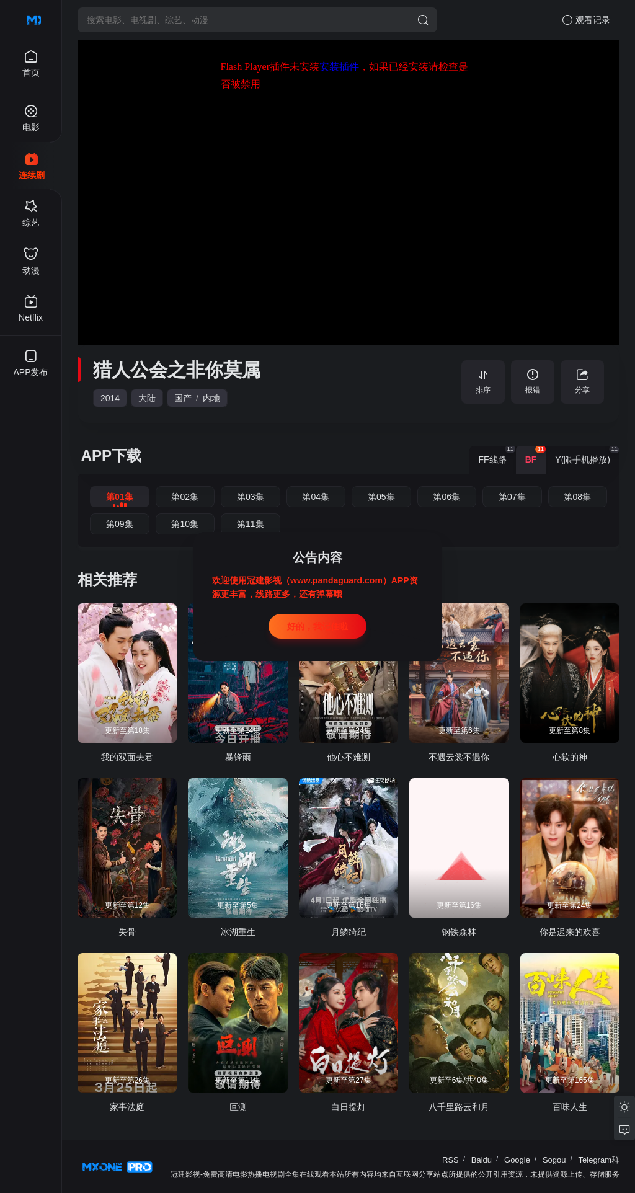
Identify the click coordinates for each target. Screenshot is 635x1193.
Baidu (481, 1159)
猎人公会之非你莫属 (176, 370)
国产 (183, 398)
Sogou (554, 1159)
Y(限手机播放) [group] (587, 455)
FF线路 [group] (497, 455)
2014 (110, 398)
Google (517, 1159)
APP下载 (111, 455)
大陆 (147, 398)
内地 (211, 398)
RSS (450, 1159)
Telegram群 (599, 1159)
